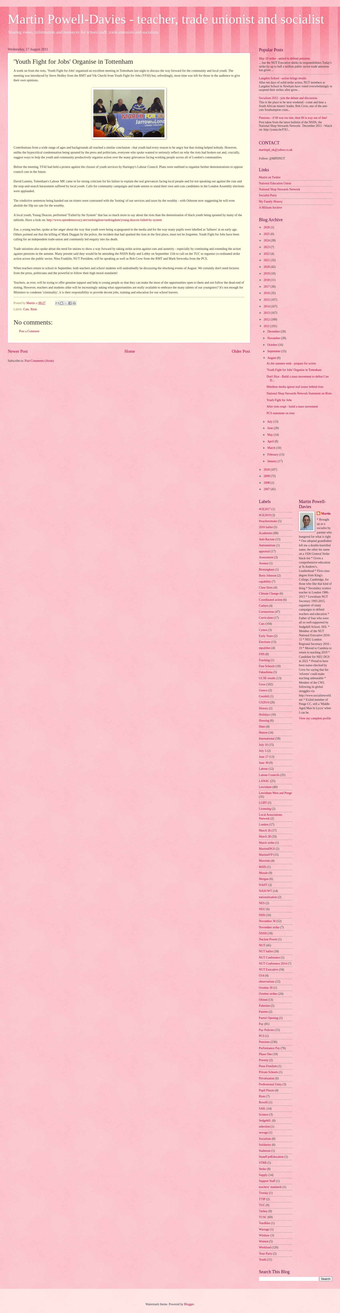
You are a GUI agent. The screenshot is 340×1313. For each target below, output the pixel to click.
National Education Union (275, 183)
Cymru (263, 630)
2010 (267, 469)
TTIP (262, 1199)
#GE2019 (265, 515)
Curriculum (266, 617)
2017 (267, 286)
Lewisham (265, 787)
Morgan (263, 879)
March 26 (265, 830)
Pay (261, 1024)
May (270, 434)
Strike (262, 1169)
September (274, 351)
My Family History (271, 201)
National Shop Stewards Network (279, 189)
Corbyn (263, 605)
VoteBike (264, 1223)
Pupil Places (266, 1090)
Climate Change (269, 593)
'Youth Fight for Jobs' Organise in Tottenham (293, 370)
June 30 (263, 762)
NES (262, 903)
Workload (265, 1247)
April (271, 441)
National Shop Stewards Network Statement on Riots (299, 393)
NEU (262, 909)
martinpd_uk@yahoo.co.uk (275, 149)
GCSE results (267, 678)
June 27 (263, 756)
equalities (265, 648)
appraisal (264, 551)
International (267, 738)
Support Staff (267, 1181)
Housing (264, 720)
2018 (267, 280)
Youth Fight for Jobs (279, 400)
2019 (267, 273)
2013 (267, 312)
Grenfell (264, 696)
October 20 (266, 987)
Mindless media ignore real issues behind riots (294, 386)
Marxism (264, 860)
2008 (267, 482)
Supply (263, 1175)
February (273, 454)
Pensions (264, 1042)
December (274, 331)
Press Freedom (268, 1066)
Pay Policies (266, 1030)
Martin (325, 513)
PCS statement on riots (280, 413)
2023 (267, 247)
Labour (263, 768)
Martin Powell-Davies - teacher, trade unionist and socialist (166, 19)
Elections (264, 642)
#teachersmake (268, 521)
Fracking (264, 660)
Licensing (265, 808)
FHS (261, 654)
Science (263, 1114)
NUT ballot (266, 951)
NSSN (263, 933)
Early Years (266, 636)
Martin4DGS (267, 848)
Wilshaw (264, 1235)
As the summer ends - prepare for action (291, 363)
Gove (262, 684)
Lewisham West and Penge (275, 793)
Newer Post (18, 351)
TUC (262, 1205)
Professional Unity (270, 1084)
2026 (267, 227)
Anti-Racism (267, 539)
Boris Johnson (267, 575)
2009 (267, 476)
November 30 (267, 921)
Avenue (263, 563)
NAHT (263, 885)
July (270, 421)
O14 (261, 975)
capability (265, 581)
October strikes (268, 993)
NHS (262, 915)
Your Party (265, 1253)
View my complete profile (315, 718)
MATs (262, 867)
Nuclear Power (268, 939)
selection (264, 1126)
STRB (263, 1162)
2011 (267, 326)
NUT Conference (269, 957)
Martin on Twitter (270, 177)
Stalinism (264, 1150)
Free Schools (267, 666)
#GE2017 (265, 509)
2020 (267, 267)
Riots (33, 309)
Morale (263, 873)
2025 (267, 234)
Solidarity (265, 1144)
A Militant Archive (270, 207)
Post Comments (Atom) (39, 360)
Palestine (264, 1005)
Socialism (265, 1138)
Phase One (265, 1054)
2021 (267, 260)
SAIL (262, 1108)
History (263, 708)
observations (266, 981)
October (272, 344)
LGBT (263, 802)
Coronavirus (266, 611)
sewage (263, 1132)
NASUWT (265, 891)
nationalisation (268, 897)
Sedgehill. (265, 1120)
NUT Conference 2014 (273, 963)
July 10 (263, 744)
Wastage (264, 1229)
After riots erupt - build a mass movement (292, 406)
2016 (267, 293)
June (270, 428)
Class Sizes (266, 587)
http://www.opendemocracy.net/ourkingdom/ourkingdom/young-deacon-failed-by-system (104, 220)
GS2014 (264, 702)
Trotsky (263, 1193)
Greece (263, 690)
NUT (262, 945)
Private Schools (268, 1072)
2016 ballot (266, 527)
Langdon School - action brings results (282, 78)
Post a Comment (29, 331)
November (274, 338)
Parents (263, 1011)
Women (263, 1241)
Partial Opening (268, 1018)
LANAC (264, 781)
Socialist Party (268, 195)
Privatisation (266, 1078)
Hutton (263, 732)
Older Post (241, 351)
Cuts (26, 309)
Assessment (266, 557)
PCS (261, 1036)
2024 (267, 240)
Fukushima (265, 672)
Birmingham (266, 569)
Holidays (264, 714)
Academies (265, 533)
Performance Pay (269, 1048)
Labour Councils (269, 775)
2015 (267, 299)
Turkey (263, 1211)
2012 (267, 319)
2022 (267, 253)
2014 (267, 306)
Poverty (263, 1060)
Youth (262, 1259)
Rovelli (263, 1102)
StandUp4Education (271, 1156)
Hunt (262, 726)
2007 (267, 489)
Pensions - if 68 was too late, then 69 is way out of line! (293, 117)
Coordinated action (270, 599)
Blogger (189, 1304)
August (272, 358)
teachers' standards (270, 1187)
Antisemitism (267, 545)
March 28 (265, 836)
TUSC (263, 1217)
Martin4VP (266, 854)
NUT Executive (268, 969)
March (271, 448)
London (263, 824)
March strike (266, 842)
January (272, 461)
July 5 (262, 750)
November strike (269, 927)
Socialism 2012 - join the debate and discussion (288, 98)
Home (129, 351)
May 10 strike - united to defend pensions (284, 58)
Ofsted (263, 999)
